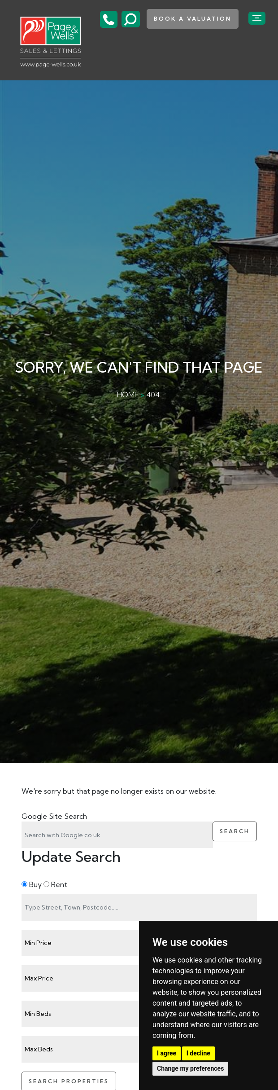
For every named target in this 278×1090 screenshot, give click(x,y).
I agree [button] (166, 1053)
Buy (32, 884)
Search (235, 831)
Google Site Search (54, 816)
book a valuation (192, 18)
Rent (55, 884)
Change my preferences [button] (190, 1068)
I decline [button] (198, 1053)
